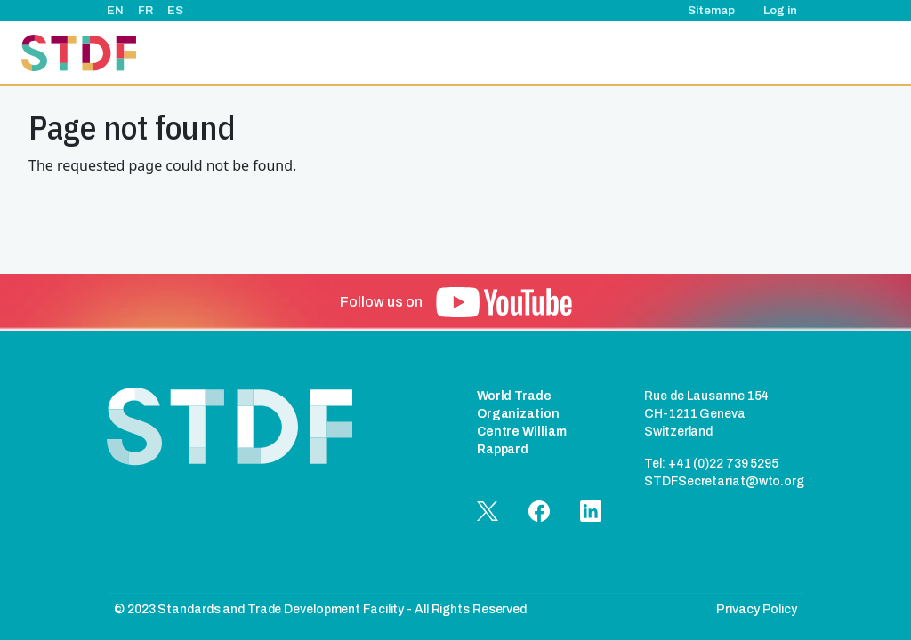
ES (175, 10)
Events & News (538, 53)
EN (115, 10)
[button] (504, 302)
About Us (380, 53)
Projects (451, 53)
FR (145, 10)
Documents (798, 53)
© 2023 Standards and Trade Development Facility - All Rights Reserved (320, 609)
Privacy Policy (756, 609)
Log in (780, 10)
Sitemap (711, 10)
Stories (621, 53)
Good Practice (704, 53)
